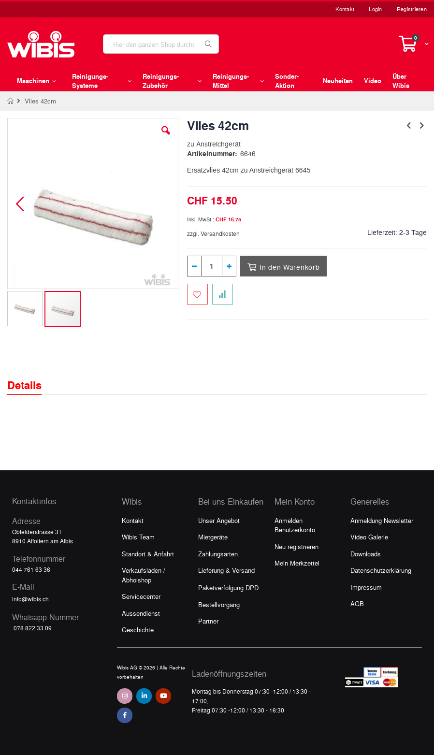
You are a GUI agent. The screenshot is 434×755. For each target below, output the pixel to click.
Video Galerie (369, 536)
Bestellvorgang (219, 604)
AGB (357, 603)
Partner (208, 620)
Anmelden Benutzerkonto (295, 525)
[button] (166, 137)
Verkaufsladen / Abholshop (143, 575)
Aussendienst (141, 613)
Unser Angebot (219, 520)
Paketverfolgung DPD (228, 587)
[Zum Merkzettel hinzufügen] (197, 294)
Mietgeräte (213, 536)
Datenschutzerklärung (380, 570)
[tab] (31, 376)
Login (375, 9)
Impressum (366, 587)
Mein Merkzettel (297, 562)
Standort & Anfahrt (148, 553)
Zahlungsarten (218, 553)
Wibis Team (138, 536)
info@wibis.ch (30, 599)
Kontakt (344, 9)
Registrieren (412, 9)
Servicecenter (141, 596)
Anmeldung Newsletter (381, 520)
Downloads (365, 553)
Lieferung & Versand (226, 570)
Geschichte (138, 629)
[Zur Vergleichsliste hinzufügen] (222, 294)
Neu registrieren (296, 546)
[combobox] (161, 44)
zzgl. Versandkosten (213, 233)
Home (10, 101)
